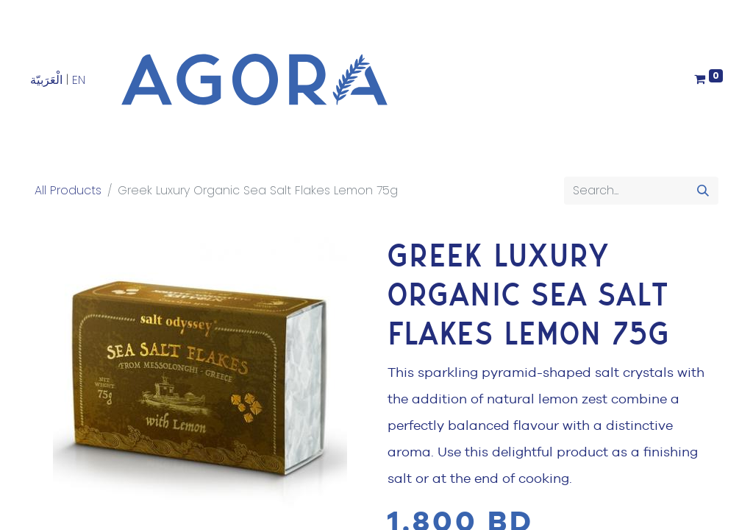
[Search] (703, 191)
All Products (68, 190)
